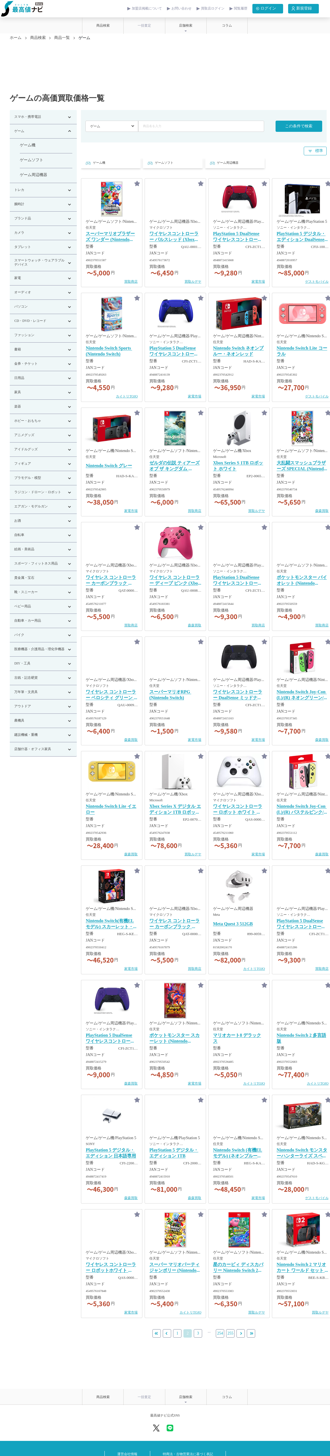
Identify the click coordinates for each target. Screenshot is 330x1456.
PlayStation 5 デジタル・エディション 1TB (173, 1153)
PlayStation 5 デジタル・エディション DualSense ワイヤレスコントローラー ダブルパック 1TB (301, 237)
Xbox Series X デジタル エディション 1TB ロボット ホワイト (175, 809)
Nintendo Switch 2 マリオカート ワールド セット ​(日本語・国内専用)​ (301, 1268)
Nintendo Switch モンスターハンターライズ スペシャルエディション (302, 1153)
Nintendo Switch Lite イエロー (111, 809)
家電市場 (258, 282)
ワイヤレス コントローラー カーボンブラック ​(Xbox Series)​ (174, 924)
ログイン (265, 8)
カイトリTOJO (127, 396)
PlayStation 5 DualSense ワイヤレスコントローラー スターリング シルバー (238, 580)
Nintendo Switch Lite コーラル (302, 351)
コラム (227, 25)
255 (230, 1333)
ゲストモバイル (317, 282)
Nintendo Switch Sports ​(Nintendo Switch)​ (109, 351)
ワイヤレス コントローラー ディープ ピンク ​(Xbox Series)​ (174, 580)
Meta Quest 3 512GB (233, 924)
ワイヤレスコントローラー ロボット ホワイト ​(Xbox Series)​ (237, 809)
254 (220, 1333)
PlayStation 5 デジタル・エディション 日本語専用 (111, 1153)
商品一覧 (62, 38)
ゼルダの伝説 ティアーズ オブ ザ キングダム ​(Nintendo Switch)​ (174, 466)
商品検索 (103, 25)
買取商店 (131, 282)
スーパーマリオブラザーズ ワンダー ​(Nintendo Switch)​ (110, 237)
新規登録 (301, 8)
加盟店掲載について (147, 8)
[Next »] (240, 1333)
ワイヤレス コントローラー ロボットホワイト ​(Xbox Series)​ (111, 1268)
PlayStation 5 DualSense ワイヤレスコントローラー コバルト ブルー (174, 351)
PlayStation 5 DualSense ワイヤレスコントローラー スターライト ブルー (301, 924)
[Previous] (156, 1333)
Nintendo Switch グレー (109, 466)
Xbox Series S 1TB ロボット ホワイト (238, 466)
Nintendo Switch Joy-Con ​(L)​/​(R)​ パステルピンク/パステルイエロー (302, 809)
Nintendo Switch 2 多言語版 (301, 1038)
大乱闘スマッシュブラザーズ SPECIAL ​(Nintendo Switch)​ (301, 466)
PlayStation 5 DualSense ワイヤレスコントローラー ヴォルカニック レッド (238, 237)
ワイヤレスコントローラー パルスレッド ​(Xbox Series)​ (174, 237)
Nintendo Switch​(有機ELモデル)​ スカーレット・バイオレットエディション (111, 924)
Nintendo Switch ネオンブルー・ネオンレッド (238, 351)
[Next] (251, 1333)
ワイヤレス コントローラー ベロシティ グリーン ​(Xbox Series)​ (111, 695)
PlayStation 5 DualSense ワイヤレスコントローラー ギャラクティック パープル (111, 1038)
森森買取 (322, 511)
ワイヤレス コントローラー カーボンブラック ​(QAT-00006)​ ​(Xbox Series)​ (111, 580)
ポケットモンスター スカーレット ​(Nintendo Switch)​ (174, 1038)
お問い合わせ (181, 8)
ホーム (15, 38)
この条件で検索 (298, 126)
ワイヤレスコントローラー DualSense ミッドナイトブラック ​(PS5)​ (237, 695)
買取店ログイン (212, 8)
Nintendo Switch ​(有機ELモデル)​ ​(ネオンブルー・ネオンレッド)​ (237, 1153)
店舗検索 (185, 25)
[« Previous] (167, 1333)
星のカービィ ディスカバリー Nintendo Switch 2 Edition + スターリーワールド (238, 1268)
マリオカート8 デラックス (237, 1038)
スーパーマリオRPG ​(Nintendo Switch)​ (170, 695)
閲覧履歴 (240, 8)
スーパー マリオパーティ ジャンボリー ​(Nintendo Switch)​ (174, 1268)
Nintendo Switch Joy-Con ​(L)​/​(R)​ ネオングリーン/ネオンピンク (302, 695)
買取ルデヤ (193, 282)
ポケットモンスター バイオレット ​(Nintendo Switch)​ (302, 580)
